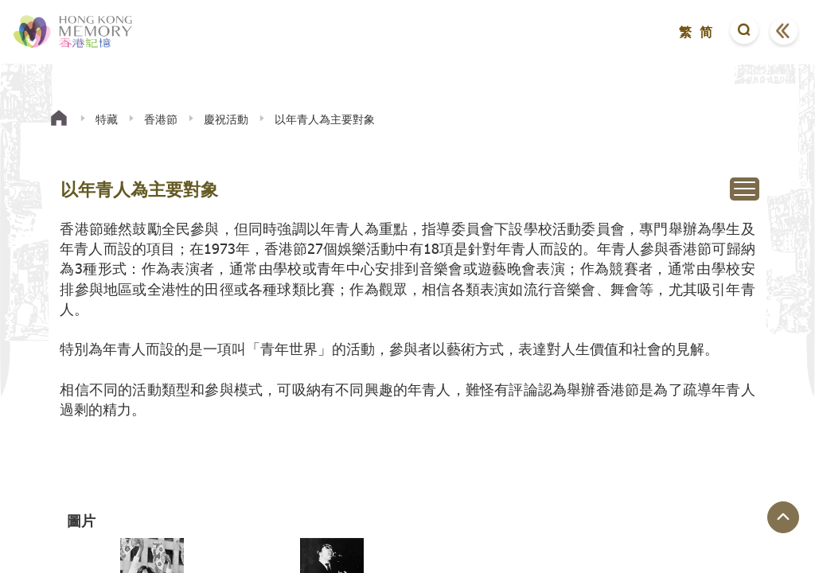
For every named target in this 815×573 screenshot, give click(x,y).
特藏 (107, 119)
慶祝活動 (226, 119)
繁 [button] (685, 31)
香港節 (160, 119)
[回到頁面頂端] (783, 517)
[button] (744, 32)
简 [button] (706, 31)
